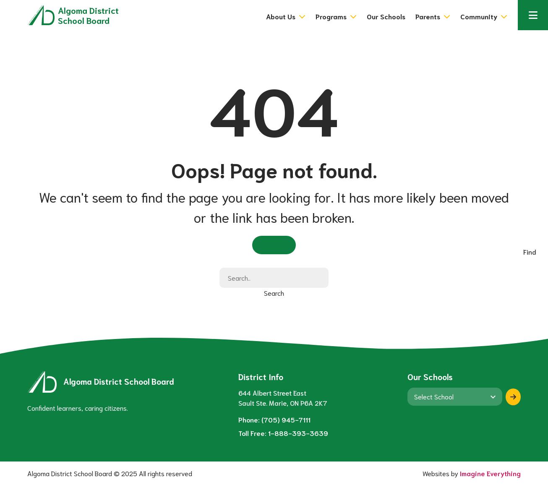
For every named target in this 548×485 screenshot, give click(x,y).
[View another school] (454, 396)
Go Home (274, 244)
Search (274, 292)
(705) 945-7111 (286, 419)
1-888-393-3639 (298, 432)
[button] (533, 15)
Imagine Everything (490, 473)
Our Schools (386, 16)
